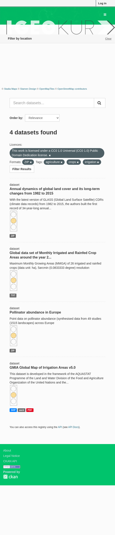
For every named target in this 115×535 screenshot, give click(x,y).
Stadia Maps (10, 89)
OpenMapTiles (46, 89)
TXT (13, 295)
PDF (30, 410)
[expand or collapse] (105, 14)
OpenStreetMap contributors (72, 89)
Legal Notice (11, 456)
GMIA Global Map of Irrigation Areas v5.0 (43, 367)
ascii (21, 410)
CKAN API (10, 461)
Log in (102, 3)
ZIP (12, 236)
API (60, 427)
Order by (16, 118)
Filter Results (21, 169)
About (7, 450)
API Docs (73, 427)
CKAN (10, 476)
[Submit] (99, 103)
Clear (108, 38)
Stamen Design (28, 89)
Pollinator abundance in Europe (35, 312)
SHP (13, 410)
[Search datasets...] (52, 103)
